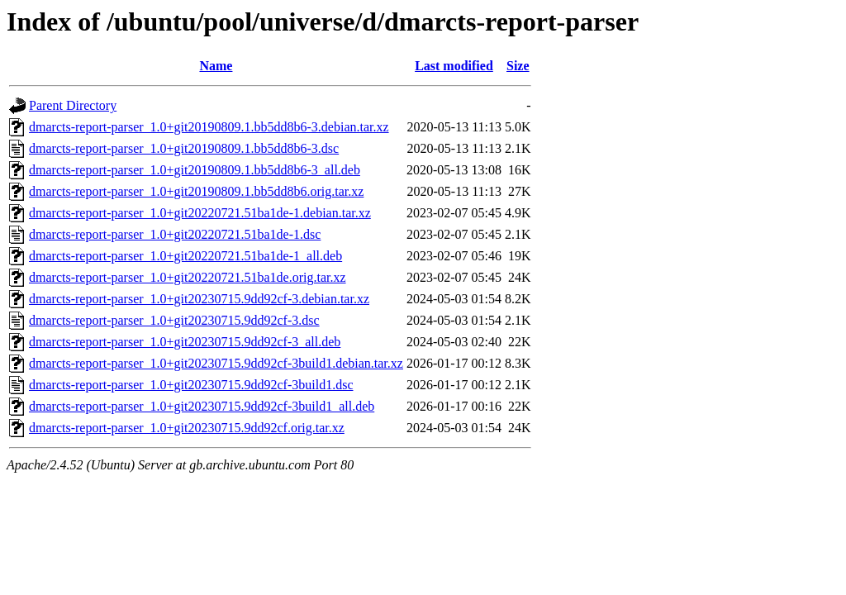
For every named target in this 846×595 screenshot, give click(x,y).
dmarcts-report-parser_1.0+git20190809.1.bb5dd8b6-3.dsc (184, 148)
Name (215, 66)
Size (518, 66)
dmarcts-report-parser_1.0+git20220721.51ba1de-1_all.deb (185, 256)
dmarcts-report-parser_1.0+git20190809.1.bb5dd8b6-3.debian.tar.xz (209, 127)
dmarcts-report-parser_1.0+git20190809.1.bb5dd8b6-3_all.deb (194, 170)
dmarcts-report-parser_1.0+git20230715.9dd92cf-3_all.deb (184, 342)
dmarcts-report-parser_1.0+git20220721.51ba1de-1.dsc (175, 234)
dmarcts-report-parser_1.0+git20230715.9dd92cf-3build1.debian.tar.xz (216, 363)
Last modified (454, 66)
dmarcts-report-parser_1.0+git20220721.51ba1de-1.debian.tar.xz (200, 213)
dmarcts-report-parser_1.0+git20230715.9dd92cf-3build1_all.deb (201, 406)
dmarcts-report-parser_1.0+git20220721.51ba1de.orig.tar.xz (187, 277)
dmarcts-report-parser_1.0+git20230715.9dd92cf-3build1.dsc (191, 385)
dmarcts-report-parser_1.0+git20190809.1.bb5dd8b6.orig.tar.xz (196, 191)
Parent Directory (72, 105)
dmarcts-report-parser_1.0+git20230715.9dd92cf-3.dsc (174, 320)
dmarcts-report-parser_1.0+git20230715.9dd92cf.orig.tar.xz (187, 428)
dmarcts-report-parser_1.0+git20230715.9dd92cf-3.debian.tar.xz (199, 299)
